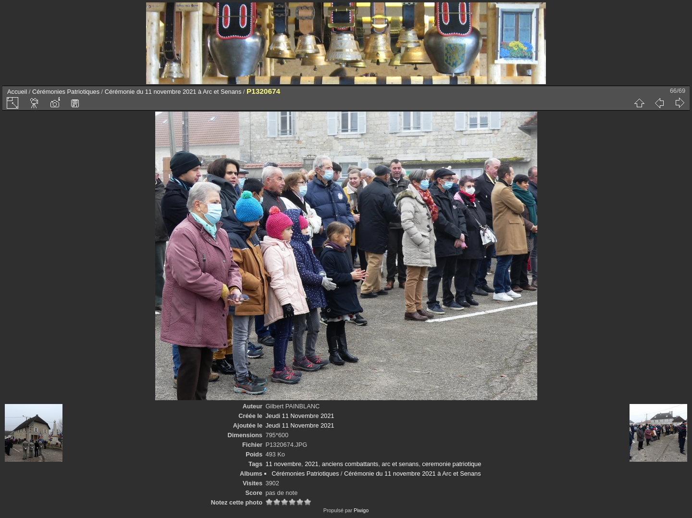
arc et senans (400, 463)
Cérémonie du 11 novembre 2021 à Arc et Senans (173, 91)
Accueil (17, 91)
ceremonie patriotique (451, 463)
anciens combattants (350, 463)
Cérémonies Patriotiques (65, 91)
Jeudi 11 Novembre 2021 (299, 415)
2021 (311, 463)
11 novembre (283, 463)
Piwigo (361, 510)
